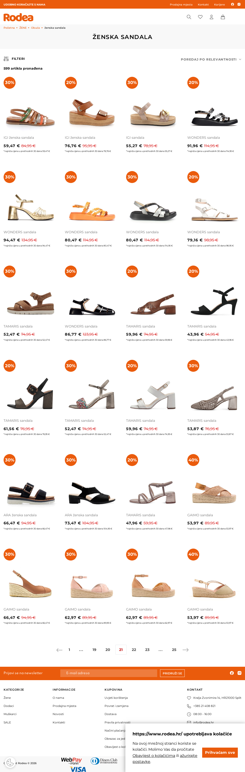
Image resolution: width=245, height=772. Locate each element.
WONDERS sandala (203, 137)
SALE (7, 722)
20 (108, 649)
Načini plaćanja (115, 730)
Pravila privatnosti (117, 722)
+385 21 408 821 (201, 706)
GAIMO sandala (200, 515)
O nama (58, 698)
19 (94, 649)
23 (147, 649)
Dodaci (9, 706)
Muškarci (10, 714)
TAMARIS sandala (18, 326)
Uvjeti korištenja (116, 698)
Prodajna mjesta (181, 4)
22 (134, 649)
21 (121, 649)
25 (174, 649)
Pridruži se (172, 673)
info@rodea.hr (200, 722)
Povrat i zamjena (116, 706)
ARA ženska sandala (20, 515)
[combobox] (211, 59)
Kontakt (203, 4)
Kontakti (59, 722)
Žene (7, 698)
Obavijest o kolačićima (121, 747)
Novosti (58, 714)
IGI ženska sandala (19, 137)
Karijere (219, 4)
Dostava (111, 714)
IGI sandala (135, 137)
